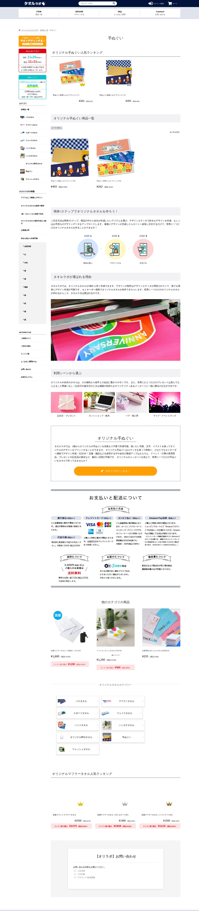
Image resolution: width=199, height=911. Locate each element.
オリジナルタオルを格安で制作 (32, 206)
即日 (25, 62)
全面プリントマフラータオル (65, 789)
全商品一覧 (44, 30)
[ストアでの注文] (57, 127)
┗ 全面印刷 (26, 246)
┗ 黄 (24, 271)
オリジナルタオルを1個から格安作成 (35, 3)
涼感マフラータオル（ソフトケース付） (158, 789)
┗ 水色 (25, 263)
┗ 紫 (24, 311)
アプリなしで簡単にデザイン (32, 198)
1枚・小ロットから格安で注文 (32, 214)
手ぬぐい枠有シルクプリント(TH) (67, 95)
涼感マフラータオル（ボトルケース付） (114, 789)
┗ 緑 (24, 295)
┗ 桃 (24, 279)
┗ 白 (24, 254)
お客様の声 (25, 230)
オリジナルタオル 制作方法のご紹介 (33, 222)
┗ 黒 (24, 320)
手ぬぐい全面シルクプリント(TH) (113, 95)
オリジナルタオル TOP (29, 30)
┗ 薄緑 (25, 287)
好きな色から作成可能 (29, 238)
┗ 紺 (24, 303)
